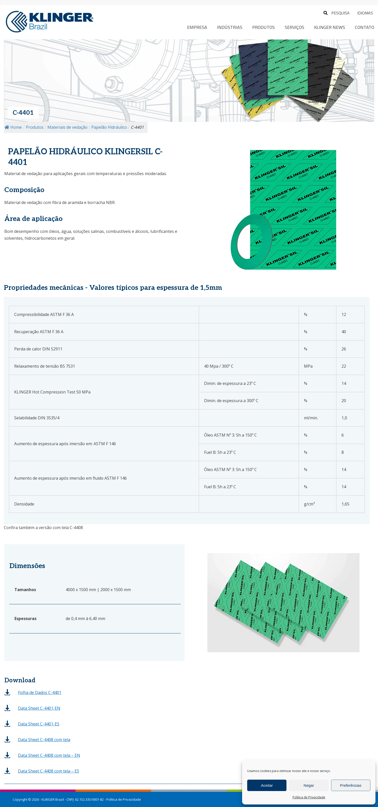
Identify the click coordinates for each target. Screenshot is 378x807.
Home (13, 127)
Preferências (350, 785)
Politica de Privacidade (309, 797)
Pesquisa (336, 13)
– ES (48, 771)
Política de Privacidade (123, 799)
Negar (309, 785)
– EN (49, 755)
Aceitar (267, 785)
